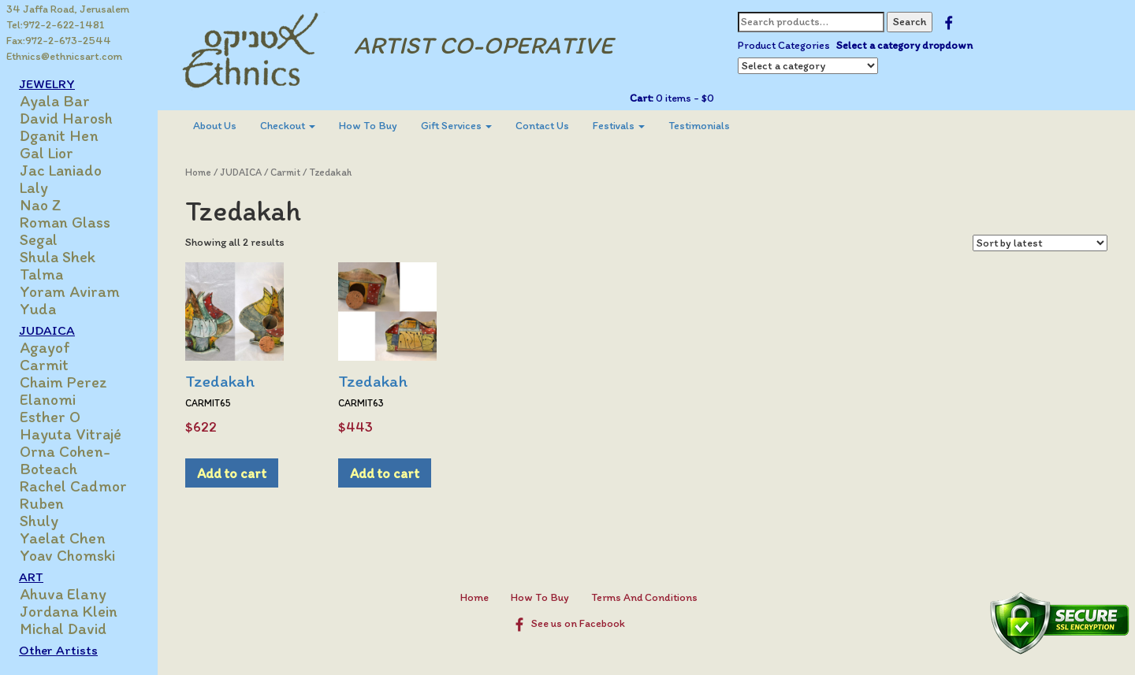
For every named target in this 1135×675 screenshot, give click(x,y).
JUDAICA (47, 330)
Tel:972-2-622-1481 (55, 25)
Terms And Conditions (644, 597)
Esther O (50, 416)
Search (909, 21)
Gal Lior (46, 152)
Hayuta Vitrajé (70, 434)
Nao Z (40, 204)
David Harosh (66, 118)
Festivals (619, 125)
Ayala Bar (55, 100)
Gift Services (456, 125)
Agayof (45, 347)
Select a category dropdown (904, 45)
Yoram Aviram (70, 291)
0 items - (683, 98)
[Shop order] (1040, 243)
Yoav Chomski (67, 555)
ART (31, 576)
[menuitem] (214, 126)
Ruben (42, 503)
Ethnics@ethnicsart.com (64, 56)
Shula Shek (57, 256)
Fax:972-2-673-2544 (58, 40)
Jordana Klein (68, 611)
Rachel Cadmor (73, 486)
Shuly (39, 520)
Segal (39, 239)
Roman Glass (65, 222)
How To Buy (368, 125)
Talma (41, 274)
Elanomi (48, 399)
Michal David (63, 628)
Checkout (287, 125)
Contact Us (542, 125)
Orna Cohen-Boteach (65, 460)
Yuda (38, 308)
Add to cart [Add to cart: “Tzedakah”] (231, 473)
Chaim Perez (63, 382)
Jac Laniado (61, 170)
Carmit (44, 364)
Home (198, 172)
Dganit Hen (59, 135)
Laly (34, 187)
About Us (214, 125)
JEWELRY (47, 83)
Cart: (641, 98)
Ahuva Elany (63, 594)
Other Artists (58, 650)
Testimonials (699, 125)
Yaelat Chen (63, 538)
